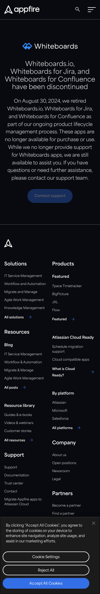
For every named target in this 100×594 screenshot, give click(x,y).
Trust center (13, 483)
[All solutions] (18, 317)
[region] (50, 555)
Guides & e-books (18, 415)
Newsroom (61, 471)
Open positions (64, 463)
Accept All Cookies (45, 583)
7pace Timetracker (67, 286)
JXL (55, 302)
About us (59, 455)
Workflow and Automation (25, 284)
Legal (56, 479)
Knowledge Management (24, 308)
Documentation (16, 475)
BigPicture (60, 294)
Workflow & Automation (23, 362)
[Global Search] (77, 9)
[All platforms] (67, 428)
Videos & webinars (18, 423)
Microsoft (59, 410)
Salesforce (60, 419)
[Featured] (64, 319)
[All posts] (15, 387)
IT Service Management (23, 276)
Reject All (46, 570)
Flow (56, 310)
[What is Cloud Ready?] (74, 371)
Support (10, 467)
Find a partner (63, 513)
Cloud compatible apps (70, 359)
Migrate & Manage (18, 370)
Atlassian (59, 402)
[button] (92, 9)
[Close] (93, 523)
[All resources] (19, 440)
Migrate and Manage (20, 292)
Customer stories (17, 431)
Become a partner (66, 505)
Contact (10, 491)
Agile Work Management (24, 300)
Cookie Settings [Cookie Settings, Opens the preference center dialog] (46, 557)
